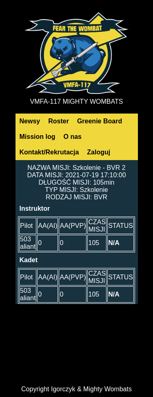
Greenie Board (99, 121)
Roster (58, 121)
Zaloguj (98, 152)
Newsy (30, 121)
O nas (73, 136)
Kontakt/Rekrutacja (49, 152)
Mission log (37, 136)
